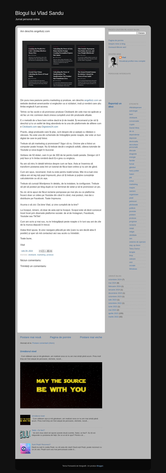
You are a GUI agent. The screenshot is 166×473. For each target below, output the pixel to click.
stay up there (134, 245)
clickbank (32, 255)
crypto (131, 124)
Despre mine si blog (117, 44)
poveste (132, 211)
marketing (41, 255)
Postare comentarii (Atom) (43, 343)
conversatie (134, 121)
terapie (132, 252)
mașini (132, 188)
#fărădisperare (135, 107)
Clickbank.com (29, 127)
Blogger (100, 466)
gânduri (132, 167)
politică (132, 208)
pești (131, 198)
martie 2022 (114, 317)
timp (131, 255)
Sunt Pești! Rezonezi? (41, 444)
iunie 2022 (113, 306)
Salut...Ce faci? (38, 430)
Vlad (124, 57)
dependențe (134, 135)
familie (132, 160)
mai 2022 (112, 310)
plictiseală (133, 205)
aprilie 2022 (113, 313)
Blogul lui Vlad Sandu (39, 13)
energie (132, 157)
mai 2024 (112, 283)
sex (130, 238)
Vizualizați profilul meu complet (132, 61)
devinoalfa (133, 141)
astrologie (133, 111)
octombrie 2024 (115, 279)
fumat (131, 164)
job (130, 177)
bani (131, 114)
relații (131, 228)
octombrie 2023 (115, 296)
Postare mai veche (91, 337)
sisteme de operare (137, 242)
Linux (131, 181)
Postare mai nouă (30, 337)
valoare (132, 259)
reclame (132, 225)
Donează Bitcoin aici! (117, 47)
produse (50, 255)
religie (131, 232)
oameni (132, 191)
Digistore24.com (50, 127)
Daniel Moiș (134, 128)
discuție (132, 150)
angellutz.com (91, 100)
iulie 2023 (113, 300)
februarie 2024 (115, 286)
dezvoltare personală (133, 146)
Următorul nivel (28, 351)
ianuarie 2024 (114, 290)
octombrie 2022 (115, 303)
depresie (133, 138)
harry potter (134, 171)
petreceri (133, 201)
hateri (131, 174)
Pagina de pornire (60, 337)
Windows (133, 269)
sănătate (133, 235)
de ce (131, 131)
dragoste (133, 154)
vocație (132, 265)
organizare (133, 194)
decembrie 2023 (115, 293)
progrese (133, 221)
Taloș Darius (134, 249)
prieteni (132, 215)
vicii (131, 262)
